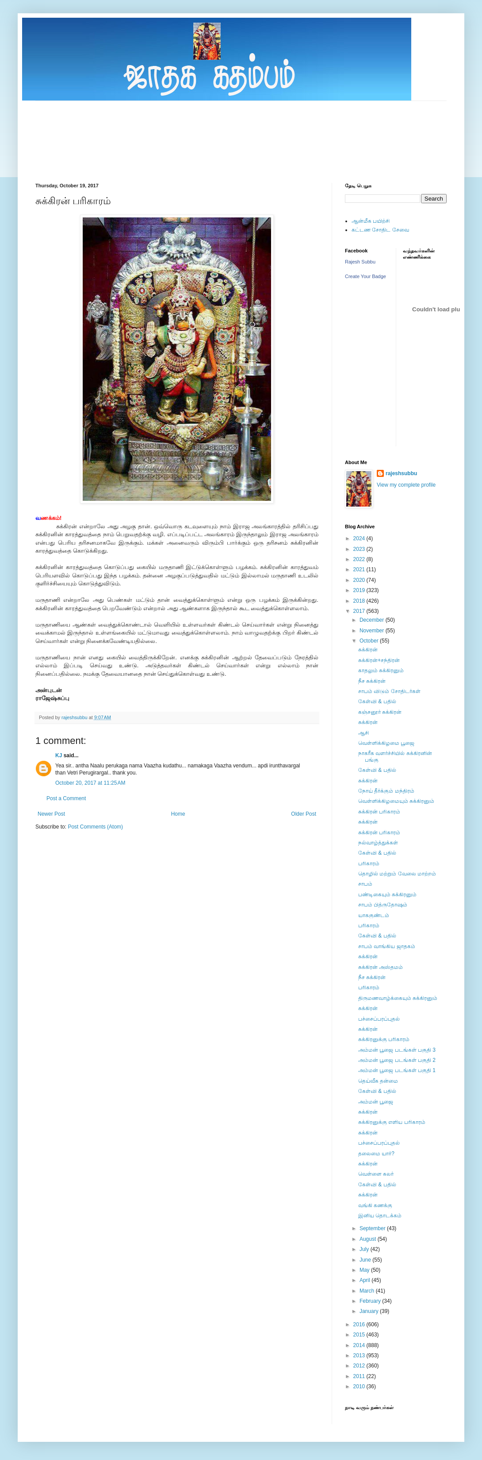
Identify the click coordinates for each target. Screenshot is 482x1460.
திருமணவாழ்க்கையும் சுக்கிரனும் (397, 998)
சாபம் (365, 884)
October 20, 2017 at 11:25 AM (90, 783)
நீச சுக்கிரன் (372, 681)
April (365, 1280)
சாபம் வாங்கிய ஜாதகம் (386, 946)
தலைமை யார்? (376, 1153)
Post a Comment (66, 798)
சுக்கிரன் (368, 650)
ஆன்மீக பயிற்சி (371, 221)
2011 (360, 1376)
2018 (360, 601)
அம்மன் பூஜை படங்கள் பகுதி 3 (397, 1050)
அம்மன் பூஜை (375, 1102)
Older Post (303, 814)
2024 (360, 538)
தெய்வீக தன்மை (378, 1081)
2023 (360, 549)
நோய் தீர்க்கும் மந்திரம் (386, 791)
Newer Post (51, 814)
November (373, 630)
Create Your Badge (365, 276)
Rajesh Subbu (360, 261)
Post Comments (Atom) (95, 827)
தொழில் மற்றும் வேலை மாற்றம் (397, 874)
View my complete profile (406, 485)
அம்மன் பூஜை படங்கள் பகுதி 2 (397, 1060)
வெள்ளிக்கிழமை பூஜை (386, 743)
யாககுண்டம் (373, 915)
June (366, 1260)
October (370, 641)
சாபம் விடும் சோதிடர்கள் (389, 691)
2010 (360, 1386)
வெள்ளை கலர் (376, 1174)
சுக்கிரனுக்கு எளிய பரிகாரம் (391, 1122)
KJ (58, 755)
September (373, 1228)
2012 (360, 1366)
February (371, 1301)
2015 (360, 1335)
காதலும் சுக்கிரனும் (381, 670)
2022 (360, 559)
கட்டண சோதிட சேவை (380, 230)
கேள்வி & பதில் (377, 701)
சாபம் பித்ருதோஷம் (382, 905)
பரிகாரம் (368, 863)
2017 (360, 611)
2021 (360, 569)
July (365, 1249)
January (370, 1311)
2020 (360, 580)
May (365, 1270)
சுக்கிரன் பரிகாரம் (379, 812)
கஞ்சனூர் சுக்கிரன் (380, 712)
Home (178, 814)
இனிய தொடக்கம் (380, 1215)
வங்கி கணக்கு (375, 1205)
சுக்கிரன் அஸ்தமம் (380, 967)
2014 (360, 1345)
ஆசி (363, 733)
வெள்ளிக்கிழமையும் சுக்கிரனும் (396, 801)
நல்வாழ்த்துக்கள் (378, 843)
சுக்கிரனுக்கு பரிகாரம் (383, 1039)
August (369, 1239)
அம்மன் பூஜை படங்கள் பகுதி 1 (397, 1070)
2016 (360, 1324)
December (373, 620)
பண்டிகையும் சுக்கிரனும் (387, 894)
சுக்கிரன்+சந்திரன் (379, 660)
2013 (360, 1355)
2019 (360, 590)
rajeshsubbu (75, 717)
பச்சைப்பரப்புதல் (379, 1019)
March (368, 1291)
